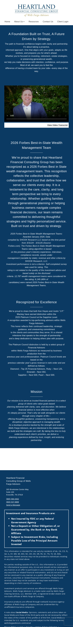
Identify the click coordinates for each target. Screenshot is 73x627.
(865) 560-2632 (12, 499)
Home (7, 22)
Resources (34, 22)
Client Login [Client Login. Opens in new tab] (62, 22)
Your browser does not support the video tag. (36, 104)
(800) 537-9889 (12, 502)
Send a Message (13, 505)
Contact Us (48, 22)
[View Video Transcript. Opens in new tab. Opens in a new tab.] (57, 125)
